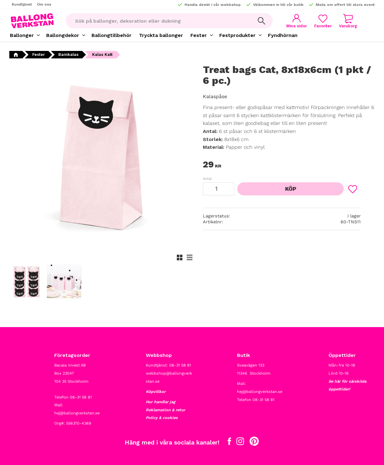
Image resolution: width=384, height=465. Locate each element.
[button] (322, 21)
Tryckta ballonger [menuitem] (161, 35)
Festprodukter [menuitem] (237, 35)
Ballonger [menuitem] (22, 35)
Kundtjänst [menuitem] (22, 4)
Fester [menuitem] (198, 35)
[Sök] (261, 20)
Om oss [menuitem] (44, 4)
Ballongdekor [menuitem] (62, 35)
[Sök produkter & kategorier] (158, 20)
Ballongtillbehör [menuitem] (112, 35)
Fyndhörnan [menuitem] (282, 35)
